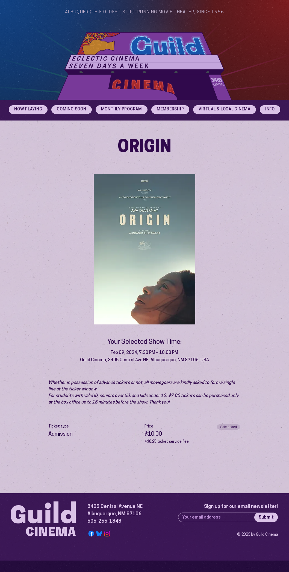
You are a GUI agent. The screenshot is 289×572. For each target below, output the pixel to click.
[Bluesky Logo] (99, 533)
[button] (270, 109)
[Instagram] (107, 533)
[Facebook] (91, 533)
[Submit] (266, 517)
